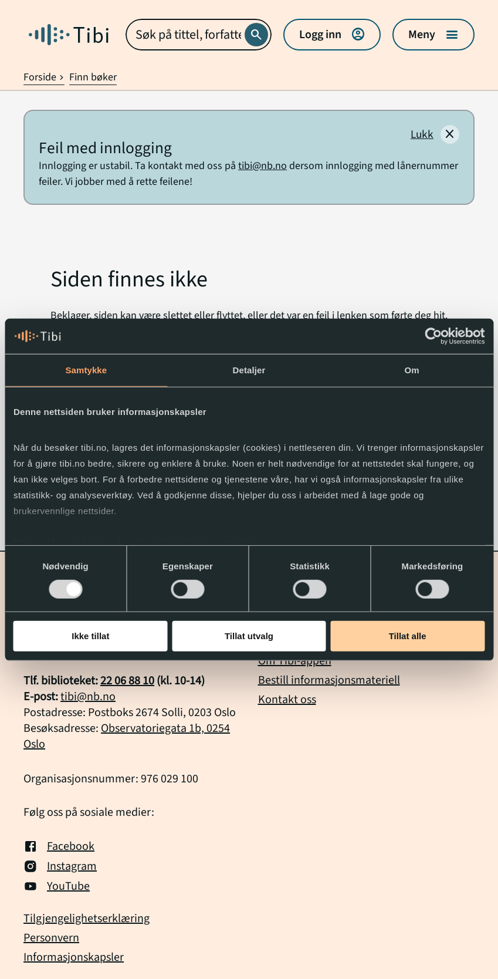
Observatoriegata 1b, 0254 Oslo (126, 736)
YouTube (56, 886)
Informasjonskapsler (73, 957)
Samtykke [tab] (86, 370)
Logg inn (332, 34)
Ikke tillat (90, 636)
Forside (44, 77)
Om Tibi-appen (294, 661)
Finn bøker (93, 77)
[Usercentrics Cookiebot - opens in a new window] (433, 336)
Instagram (60, 866)
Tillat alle (407, 636)
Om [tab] (412, 370)
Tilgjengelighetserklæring (86, 919)
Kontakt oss (287, 699)
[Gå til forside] (68, 35)
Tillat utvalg (249, 636)
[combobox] (199, 34)
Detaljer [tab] (249, 370)
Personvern (51, 938)
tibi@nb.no (262, 165)
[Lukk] (435, 134)
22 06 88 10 (127, 681)
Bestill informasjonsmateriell (329, 680)
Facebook (58, 846)
